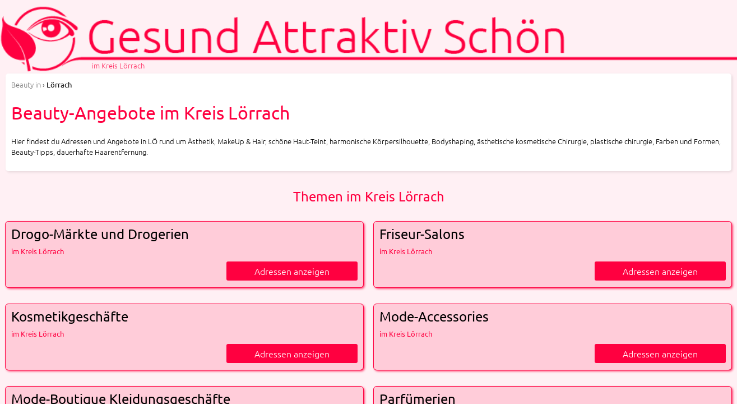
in (26, 84)
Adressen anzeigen (292, 271)
